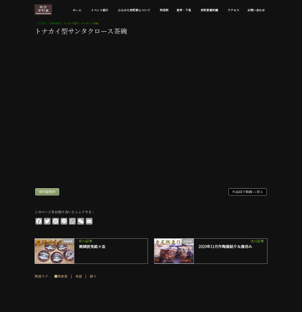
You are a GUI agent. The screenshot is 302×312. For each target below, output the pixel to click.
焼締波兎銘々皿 (92, 246)
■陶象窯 (61, 276)
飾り (93, 276)
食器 (78, 276)
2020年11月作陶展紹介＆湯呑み (225, 246)
